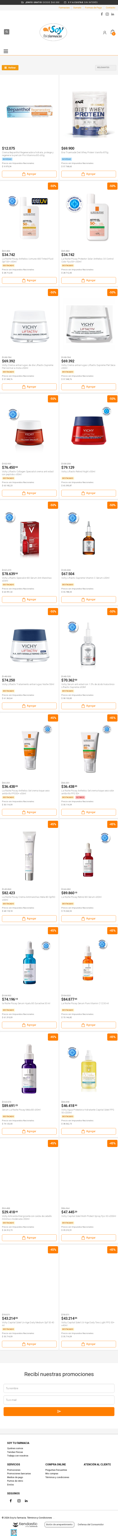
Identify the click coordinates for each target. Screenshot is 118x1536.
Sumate (77, 7)
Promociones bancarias (19, 1473)
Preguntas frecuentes (56, 1470)
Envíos (10, 1484)
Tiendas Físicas (15, 1452)
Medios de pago (15, 1477)
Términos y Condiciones (39, 1517)
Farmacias (64, 7)
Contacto (110, 7)
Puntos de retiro (15, 1481)
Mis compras (51, 1473)
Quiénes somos (15, 1448)
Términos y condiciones (57, 1477)
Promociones (13, 1470)
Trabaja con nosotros (17, 1455)
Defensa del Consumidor (91, 1524)
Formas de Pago (93, 7)
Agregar (29, 174)
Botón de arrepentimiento (59, 1524)
